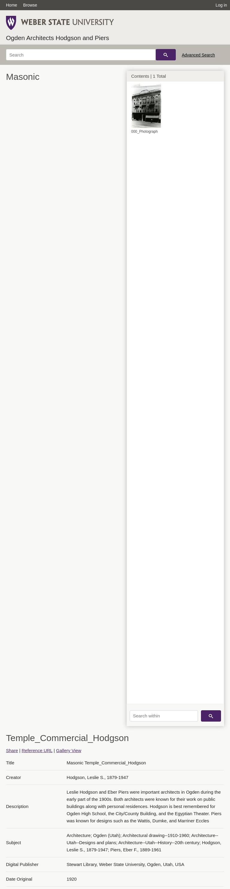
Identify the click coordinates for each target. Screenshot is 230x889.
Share (12, 750)
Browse (30, 5)
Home (11, 5)
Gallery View (68, 750)
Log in (221, 5)
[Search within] (164, 716)
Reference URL (37, 750)
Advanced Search (198, 55)
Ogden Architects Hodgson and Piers (57, 37)
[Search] (81, 54)
